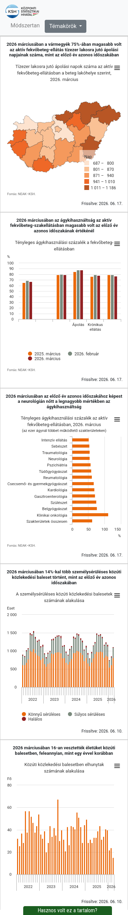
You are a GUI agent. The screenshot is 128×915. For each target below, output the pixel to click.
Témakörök (63, 26)
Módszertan (25, 25)
